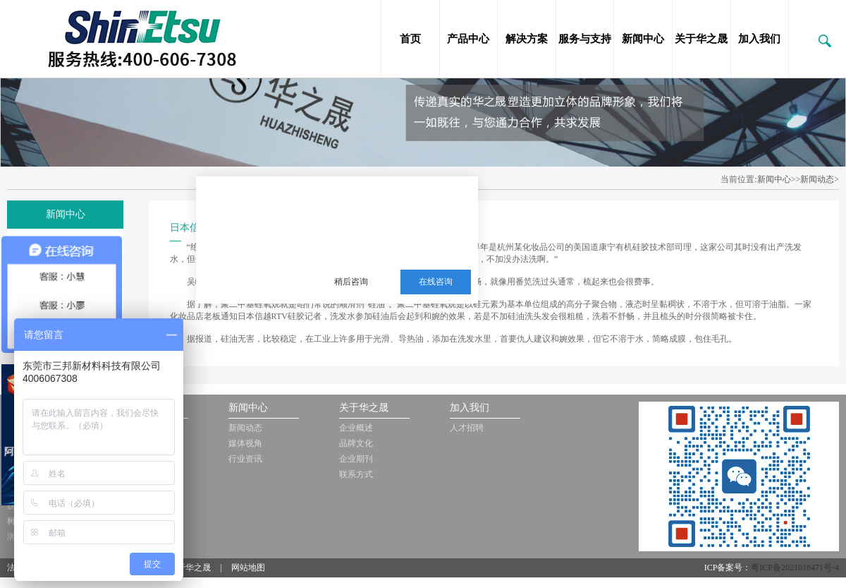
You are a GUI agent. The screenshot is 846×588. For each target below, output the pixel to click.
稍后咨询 (351, 282)
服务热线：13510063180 (382, 247)
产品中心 (468, 38)
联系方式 (356, 474)
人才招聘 (467, 428)
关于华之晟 (701, 38)
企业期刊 (356, 459)
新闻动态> (819, 179)
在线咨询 (436, 282)
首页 (410, 38)
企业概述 (356, 428)
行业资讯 (245, 459)
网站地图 (248, 567)
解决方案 (526, 38)
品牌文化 (356, 443)
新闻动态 (245, 428)
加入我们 (759, 38)
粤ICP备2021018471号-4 (795, 567)
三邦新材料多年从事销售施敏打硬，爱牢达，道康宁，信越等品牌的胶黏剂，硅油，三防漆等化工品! (392, 212)
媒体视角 (245, 443)
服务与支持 (584, 38)
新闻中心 (643, 38)
